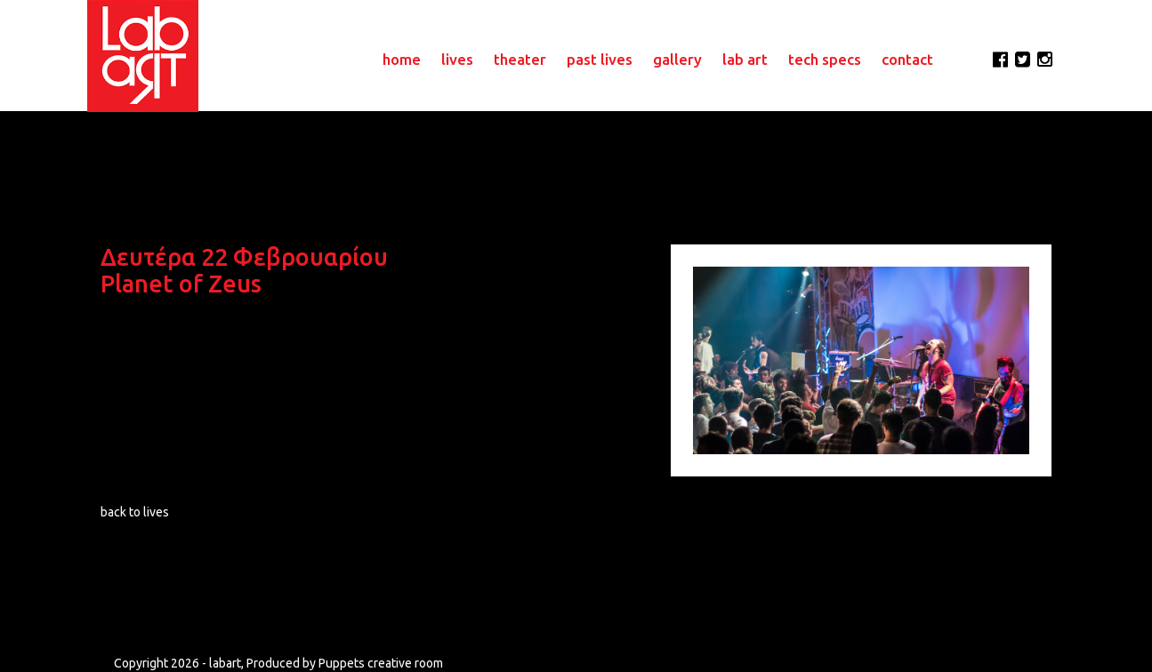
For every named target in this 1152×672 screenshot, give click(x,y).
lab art (745, 59)
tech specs (824, 59)
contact (907, 59)
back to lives (135, 512)
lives (457, 59)
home (402, 59)
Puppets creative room (380, 663)
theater (520, 59)
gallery (677, 59)
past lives (599, 59)
